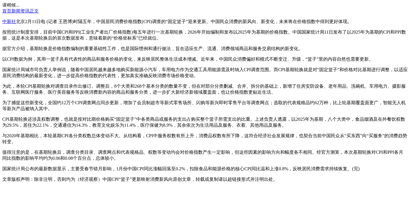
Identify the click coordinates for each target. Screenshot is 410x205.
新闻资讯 (20, 11)
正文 (34, 11)
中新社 (9, 21)
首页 (6, 11)
